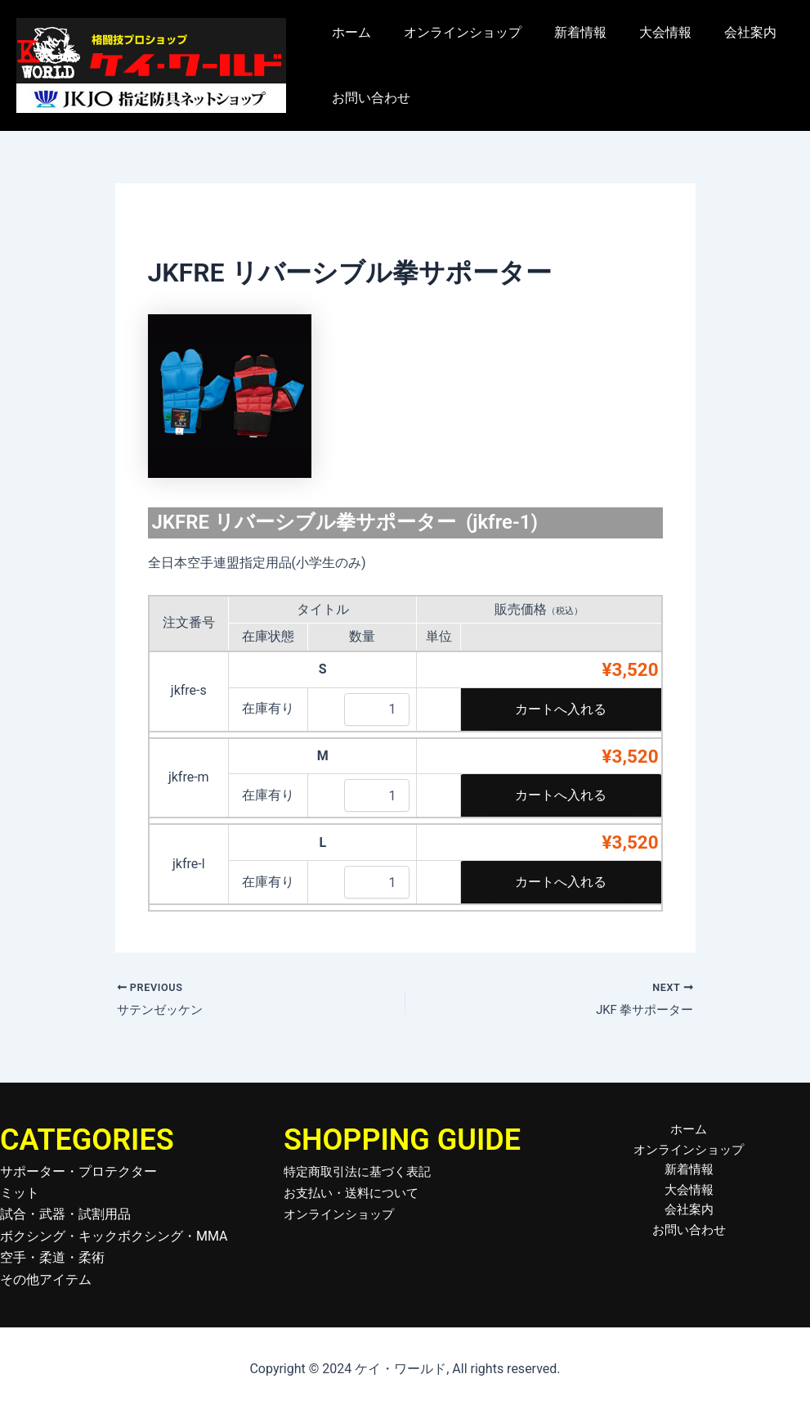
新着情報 (564, 32)
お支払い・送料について (355, 1193)
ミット (19, 1193)
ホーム (348, 32)
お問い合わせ (368, 98)
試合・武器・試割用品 (65, 1214)
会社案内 (721, 32)
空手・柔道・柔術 (52, 1257)
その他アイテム (46, 1279)
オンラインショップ (453, 32)
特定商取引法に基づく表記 (362, 1171)
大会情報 (642, 32)
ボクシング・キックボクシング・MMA (114, 1236)
